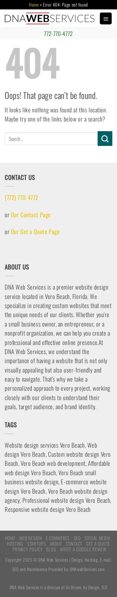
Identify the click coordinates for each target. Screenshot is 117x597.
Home (34, 4)
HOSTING (15, 543)
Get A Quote (98, 543)
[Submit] (105, 138)
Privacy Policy (27, 549)
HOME (10, 537)
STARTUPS (36, 543)
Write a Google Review (83, 549)
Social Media (97, 537)
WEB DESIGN (30, 537)
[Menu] (106, 19)
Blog (51, 549)
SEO (77, 537)
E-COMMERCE (58, 537)
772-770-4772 (58, 33)
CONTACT (74, 543)
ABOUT (56, 543)
